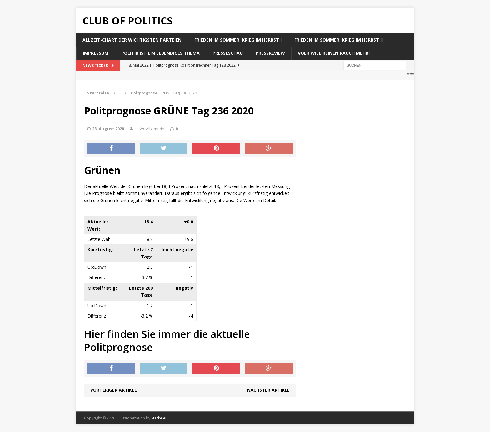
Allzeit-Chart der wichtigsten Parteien (132, 40)
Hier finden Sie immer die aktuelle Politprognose (167, 340)
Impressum (95, 53)
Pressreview (270, 53)
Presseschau (227, 53)
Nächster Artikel (268, 390)
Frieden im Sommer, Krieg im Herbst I (238, 40)
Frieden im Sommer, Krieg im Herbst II (338, 40)
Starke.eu (159, 418)
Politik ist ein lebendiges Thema (160, 53)
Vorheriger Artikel (113, 390)
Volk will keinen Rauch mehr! (334, 53)
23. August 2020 (108, 128)
